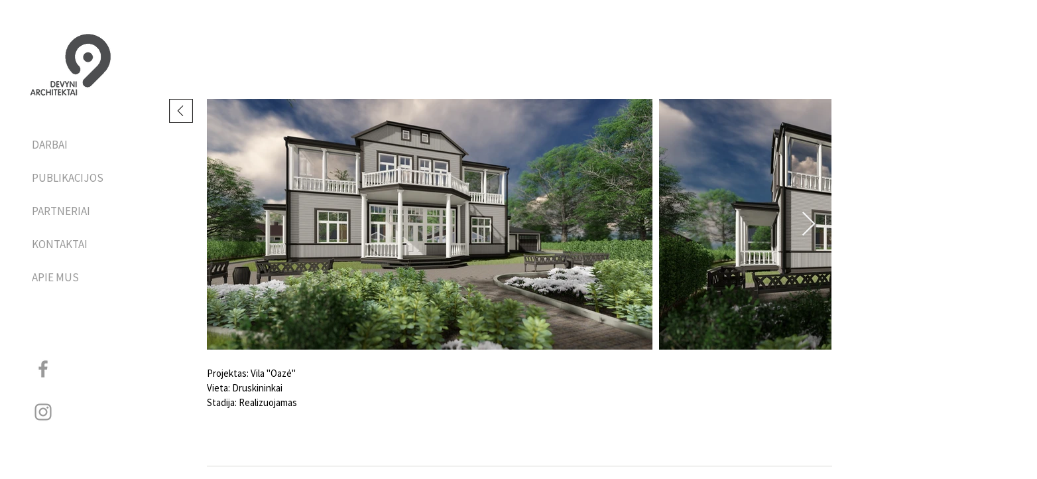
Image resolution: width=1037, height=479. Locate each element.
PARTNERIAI (61, 211)
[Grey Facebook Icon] (43, 369)
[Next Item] (808, 225)
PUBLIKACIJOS (66, 178)
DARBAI (50, 144)
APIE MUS (55, 277)
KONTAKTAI (60, 244)
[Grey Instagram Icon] (43, 412)
